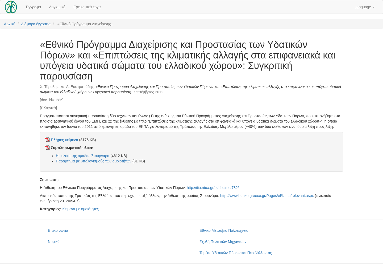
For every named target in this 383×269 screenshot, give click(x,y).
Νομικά (54, 241)
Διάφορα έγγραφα (36, 24)
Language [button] (365, 7)
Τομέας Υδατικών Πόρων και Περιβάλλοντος (235, 253)
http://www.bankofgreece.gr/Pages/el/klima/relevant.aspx (267, 196)
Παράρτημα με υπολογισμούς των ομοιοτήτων (93, 161)
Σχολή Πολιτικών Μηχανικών (222, 241)
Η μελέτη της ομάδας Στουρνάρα (82, 156)
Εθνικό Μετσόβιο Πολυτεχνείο (223, 230)
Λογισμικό (57, 7)
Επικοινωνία (58, 230)
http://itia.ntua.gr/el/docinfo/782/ (213, 188)
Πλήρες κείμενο (64, 140)
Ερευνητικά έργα (87, 7)
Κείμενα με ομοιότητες (81, 209)
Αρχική (9, 24)
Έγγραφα (33, 7)
